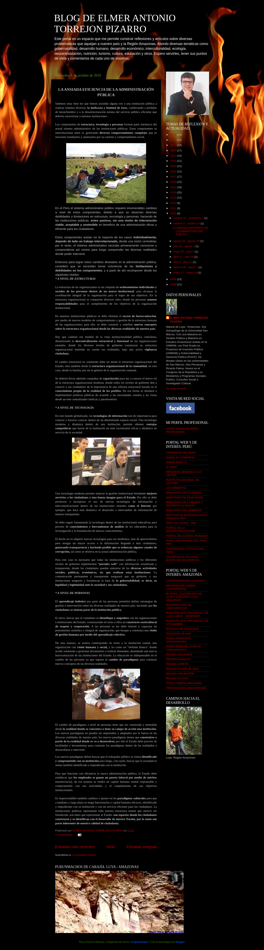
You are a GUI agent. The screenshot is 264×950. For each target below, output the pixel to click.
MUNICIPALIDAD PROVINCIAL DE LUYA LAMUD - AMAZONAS (187, 614)
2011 (173, 208)
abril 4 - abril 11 (183, 261)
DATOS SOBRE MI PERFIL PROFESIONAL (182, 430)
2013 (173, 197)
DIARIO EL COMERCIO (180, 457)
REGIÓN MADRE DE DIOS (182, 668)
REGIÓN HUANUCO (178, 659)
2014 (173, 192)
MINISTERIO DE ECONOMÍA (184, 492)
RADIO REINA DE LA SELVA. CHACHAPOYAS (184, 648)
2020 (173, 160)
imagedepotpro (139, 941)
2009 (173, 279)
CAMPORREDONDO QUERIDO (185, 580)
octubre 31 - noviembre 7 (188, 218)
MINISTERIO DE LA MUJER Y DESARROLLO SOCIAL (184, 504)
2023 (173, 145)
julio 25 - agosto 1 (184, 246)
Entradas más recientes (75, 847)
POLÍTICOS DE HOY (179, 633)
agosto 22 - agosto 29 (186, 240)
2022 (173, 150)
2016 (173, 181)
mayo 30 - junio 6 (184, 251)
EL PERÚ (171, 467)
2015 (173, 187)
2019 (173, 166)
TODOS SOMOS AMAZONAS (184, 683)
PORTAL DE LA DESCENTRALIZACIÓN (180, 529)
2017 (173, 176)
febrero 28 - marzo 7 (186, 267)
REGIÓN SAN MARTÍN (180, 673)
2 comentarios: (64, 834)
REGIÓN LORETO (177, 664)
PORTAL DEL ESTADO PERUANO (187, 535)
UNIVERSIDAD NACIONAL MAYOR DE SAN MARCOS (182, 558)
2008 (173, 284)
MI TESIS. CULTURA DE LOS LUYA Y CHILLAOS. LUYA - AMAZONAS (184, 597)
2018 (173, 171)
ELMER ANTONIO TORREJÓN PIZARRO (189, 319)
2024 (173, 139)
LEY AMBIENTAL (176, 487)
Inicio (110, 847)
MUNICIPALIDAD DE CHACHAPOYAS (178, 606)
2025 (173, 134)
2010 (173, 213)
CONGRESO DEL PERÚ (181, 452)
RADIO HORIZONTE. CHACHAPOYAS (179, 640)
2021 (173, 155)
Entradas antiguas (142, 847)
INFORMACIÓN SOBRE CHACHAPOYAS (180, 587)
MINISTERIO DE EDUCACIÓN (184, 497)
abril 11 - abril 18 (183, 256)
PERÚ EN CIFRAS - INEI (181, 523)
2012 (173, 203)
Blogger (180, 941)
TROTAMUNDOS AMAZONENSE (186, 688)
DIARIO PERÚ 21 (176, 462)
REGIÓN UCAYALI (177, 678)
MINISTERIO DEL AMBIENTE (184, 510)
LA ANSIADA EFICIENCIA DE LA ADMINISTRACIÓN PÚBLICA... (190, 231)
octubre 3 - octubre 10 (187, 223)
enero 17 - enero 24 (185, 272)
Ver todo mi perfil (176, 388)
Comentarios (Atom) (84, 854)
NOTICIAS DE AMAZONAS (182, 628)
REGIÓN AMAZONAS (179, 654)
